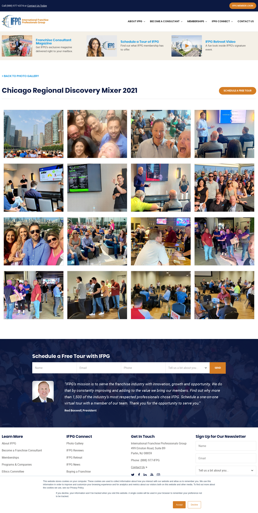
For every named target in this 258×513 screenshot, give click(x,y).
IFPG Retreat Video (221, 42)
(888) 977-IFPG (150, 460)
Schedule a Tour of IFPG (140, 42)
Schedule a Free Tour (238, 91)
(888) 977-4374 (15, 5)
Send (218, 368)
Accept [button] (179, 505)
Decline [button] (194, 505)
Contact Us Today (37, 5)
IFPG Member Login (242, 6)
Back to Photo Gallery (20, 76)
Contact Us (139, 467)
